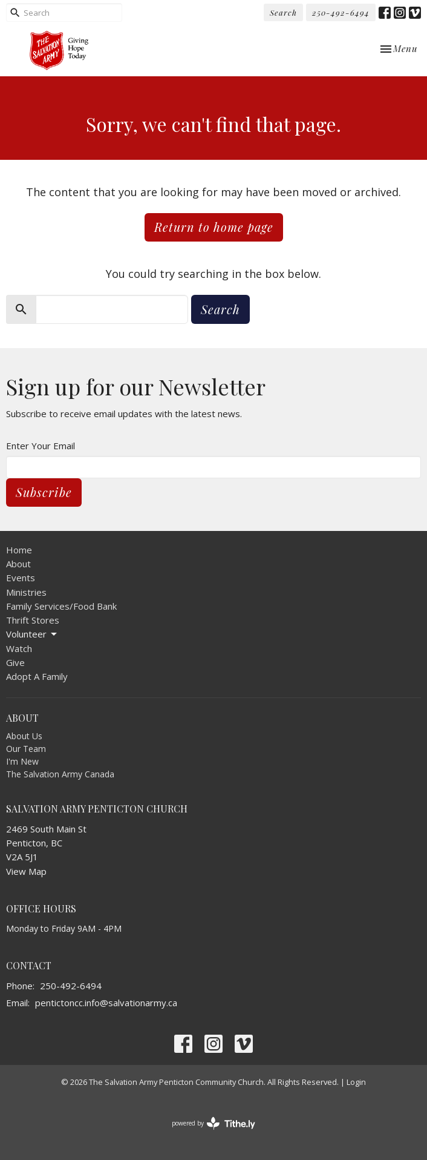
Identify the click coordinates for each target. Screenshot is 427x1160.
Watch (19, 648)
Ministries (26, 592)
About (18, 564)
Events (20, 578)
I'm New (22, 761)
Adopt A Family (37, 676)
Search (283, 12)
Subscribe (44, 492)
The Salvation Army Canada (60, 774)
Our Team (26, 748)
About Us (24, 736)
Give (15, 662)
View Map (26, 871)
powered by (213, 1123)
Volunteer (32, 634)
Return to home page (213, 227)
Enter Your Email (40, 446)
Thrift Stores (32, 620)
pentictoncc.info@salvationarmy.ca (106, 1003)
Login (356, 1081)
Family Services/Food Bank (61, 606)
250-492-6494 (341, 12)
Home (19, 550)
